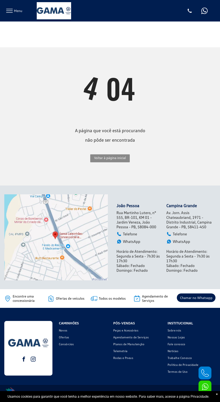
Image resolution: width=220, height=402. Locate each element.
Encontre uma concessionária (24, 298)
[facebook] (24, 359)
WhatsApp (128, 241)
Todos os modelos (112, 298)
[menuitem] (83, 330)
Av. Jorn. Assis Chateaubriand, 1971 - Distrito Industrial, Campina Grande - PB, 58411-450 (189, 219)
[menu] (9, 10)
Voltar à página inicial (110, 158)
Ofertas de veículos (70, 298)
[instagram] (33, 359)
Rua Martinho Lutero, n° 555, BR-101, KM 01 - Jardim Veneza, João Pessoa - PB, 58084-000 (136, 219)
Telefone (126, 234)
